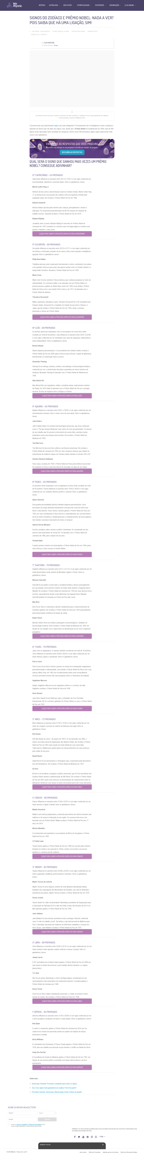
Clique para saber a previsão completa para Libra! (62, 1001)
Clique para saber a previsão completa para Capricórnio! (62, 234)
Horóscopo (93, 31)
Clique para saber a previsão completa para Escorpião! (62, 317)
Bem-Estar (67, 5)
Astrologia (53, 5)
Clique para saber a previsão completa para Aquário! (62, 471)
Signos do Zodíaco (39, 34)
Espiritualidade (78, 31)
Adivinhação (114, 5)
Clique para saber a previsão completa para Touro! (62, 708)
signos (56, 126)
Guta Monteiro (49, 43)
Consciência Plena (61, 31)
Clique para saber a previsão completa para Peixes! (62, 554)
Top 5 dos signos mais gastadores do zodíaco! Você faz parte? (54, 1088)
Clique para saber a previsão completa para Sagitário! (62, 636)
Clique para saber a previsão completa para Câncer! (62, 856)
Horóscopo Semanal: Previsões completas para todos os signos (54, 1084)
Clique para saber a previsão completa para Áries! (62, 787)
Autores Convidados (41, 31)
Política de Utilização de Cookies (129, 1152)
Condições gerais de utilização (110, 1152)
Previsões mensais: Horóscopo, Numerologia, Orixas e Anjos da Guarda (57, 1092)
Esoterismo (99, 5)
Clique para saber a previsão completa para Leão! (62, 396)
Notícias (42, 5)
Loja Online (129, 5)
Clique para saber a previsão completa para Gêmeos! (62, 1067)
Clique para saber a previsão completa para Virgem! (62, 932)
